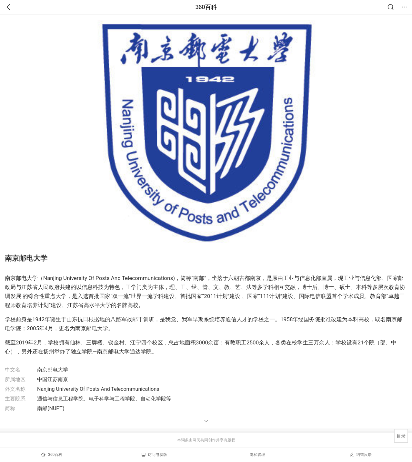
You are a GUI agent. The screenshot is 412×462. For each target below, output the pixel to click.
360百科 (205, 7)
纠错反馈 (360, 454)
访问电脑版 (154, 454)
